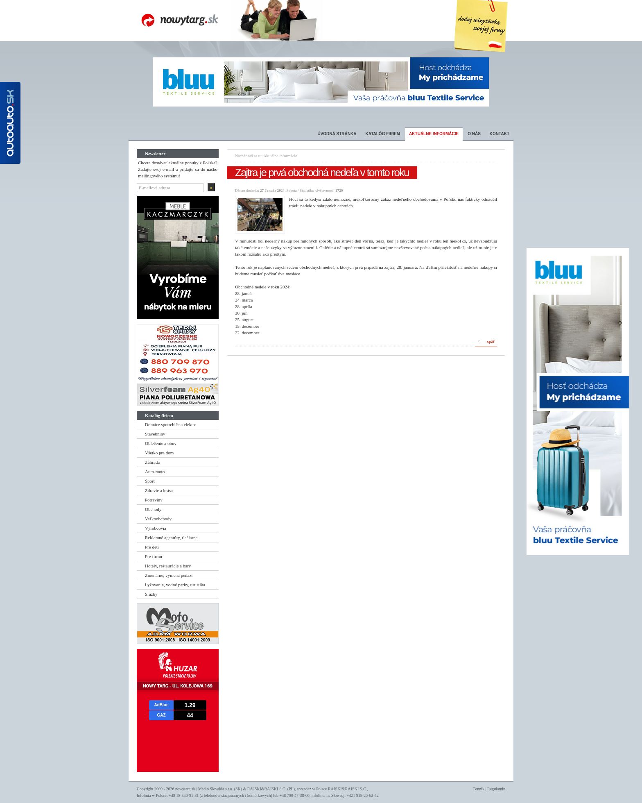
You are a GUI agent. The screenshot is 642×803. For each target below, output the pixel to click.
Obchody (153, 509)
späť (491, 341)
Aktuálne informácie (434, 134)
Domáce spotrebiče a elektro (171, 424)
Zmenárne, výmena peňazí (168, 575)
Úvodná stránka (336, 134)
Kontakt (499, 134)
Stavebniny (155, 433)
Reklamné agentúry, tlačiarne (171, 537)
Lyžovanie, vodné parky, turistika (175, 584)
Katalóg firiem (382, 134)
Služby (151, 594)
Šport (150, 481)
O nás (474, 134)
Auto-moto (155, 471)
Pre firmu (153, 556)
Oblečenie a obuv (160, 443)
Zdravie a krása (159, 490)
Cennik (478, 789)
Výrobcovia (155, 528)
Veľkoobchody (158, 518)
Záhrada (152, 462)
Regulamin (496, 789)
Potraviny (154, 499)
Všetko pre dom (159, 452)
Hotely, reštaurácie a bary (168, 565)
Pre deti (152, 546)
